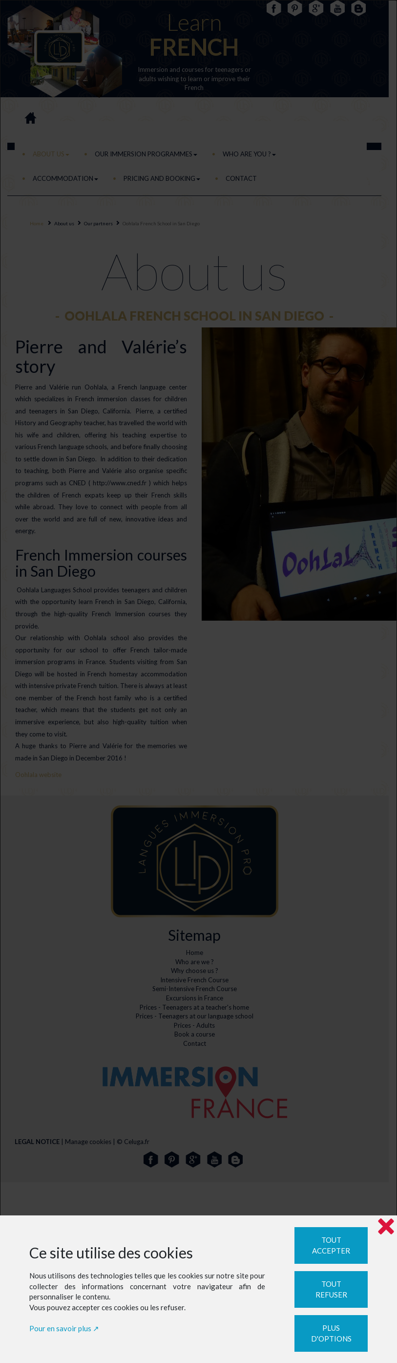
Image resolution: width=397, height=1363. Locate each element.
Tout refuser (331, 1289)
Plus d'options (331, 1333)
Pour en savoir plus (60, 1328)
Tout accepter (331, 1245)
